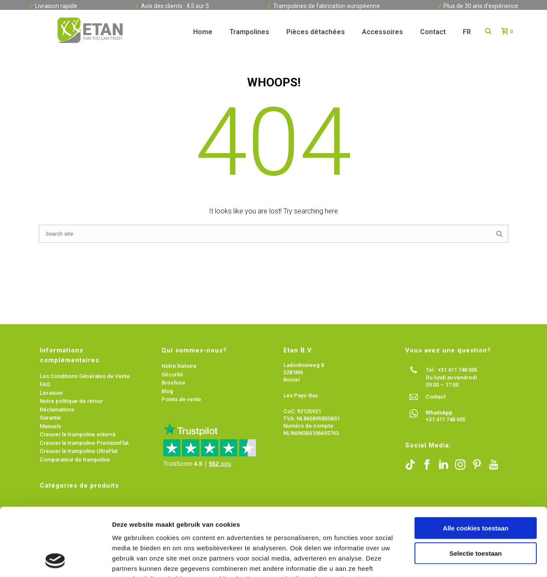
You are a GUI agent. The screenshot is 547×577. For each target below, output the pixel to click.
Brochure (173, 382)
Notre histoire (179, 366)
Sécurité (172, 374)
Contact (433, 32)
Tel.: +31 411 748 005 (451, 370)
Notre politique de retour (71, 401)
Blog (167, 391)
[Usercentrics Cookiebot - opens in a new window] (55, 560)
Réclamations (57, 409)
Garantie (50, 417)
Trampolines (249, 32)
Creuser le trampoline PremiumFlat (84, 443)
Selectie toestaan (476, 489)
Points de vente (181, 399)
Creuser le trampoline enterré (78, 434)
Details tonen (461, 560)
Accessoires (382, 32)
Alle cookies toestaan (475, 464)
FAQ (45, 384)
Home (202, 32)
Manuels (50, 426)
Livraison (52, 393)
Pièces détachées (315, 32)
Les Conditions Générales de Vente (85, 376)
